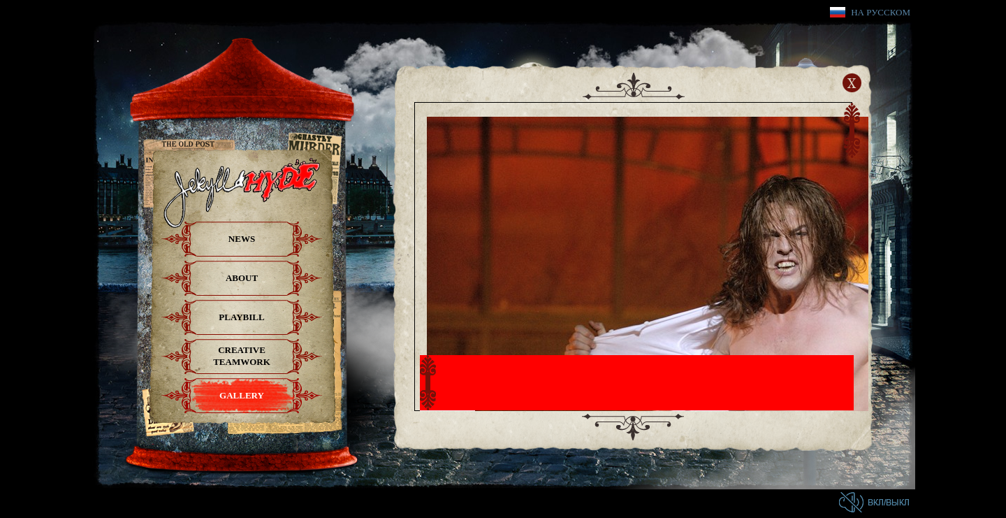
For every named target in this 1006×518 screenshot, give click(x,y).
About (242, 278)
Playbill (241, 317)
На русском (880, 12)
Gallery (241, 395)
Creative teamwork (241, 356)
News (241, 238)
